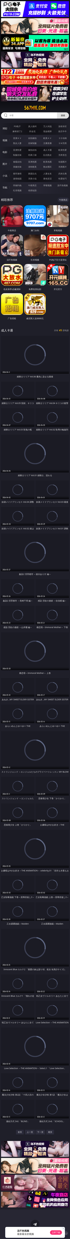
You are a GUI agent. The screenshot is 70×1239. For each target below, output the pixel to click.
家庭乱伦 (32, 173)
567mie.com (35, 108)
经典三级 (32, 155)
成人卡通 (47, 150)
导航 (5, 187)
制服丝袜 (17, 155)
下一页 (40, 1132)
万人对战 (47, 126)
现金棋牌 (47, 131)
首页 (20, 1132)
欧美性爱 (62, 150)
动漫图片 (62, 161)
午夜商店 (32, 185)
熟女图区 (47, 166)
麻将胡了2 (17, 131)
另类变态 (62, 155)
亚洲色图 (32, 161)
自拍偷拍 (32, 138)
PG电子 (17, 126)
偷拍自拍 (32, 150)
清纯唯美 (32, 166)
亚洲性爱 (17, 150)
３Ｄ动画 (62, 138)
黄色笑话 (47, 178)
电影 (5, 152)
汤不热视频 (62, 185)
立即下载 (56, 1232)
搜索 (63, 115)
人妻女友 (47, 173)
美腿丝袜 (17, 166)
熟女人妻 (17, 143)
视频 (5, 140)
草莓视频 (47, 185)
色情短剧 (32, 190)
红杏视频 (17, 190)
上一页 (30, 1132)
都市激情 (17, 173)
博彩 (5, 128)
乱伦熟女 (47, 155)
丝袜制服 (32, 143)
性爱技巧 (62, 178)
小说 (5, 175)
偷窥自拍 (17, 161)
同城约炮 (17, 185)
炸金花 (32, 131)
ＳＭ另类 (62, 143)
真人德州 (32, 126)
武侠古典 (62, 173)
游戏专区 (62, 126)
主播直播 (47, 143)
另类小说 (32, 178)
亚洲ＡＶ (17, 138)
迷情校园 (17, 178)
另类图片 (62, 166)
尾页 (50, 1132)
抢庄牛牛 (62, 131)
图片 (5, 164)
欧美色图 (47, 161)
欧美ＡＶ (47, 138)
